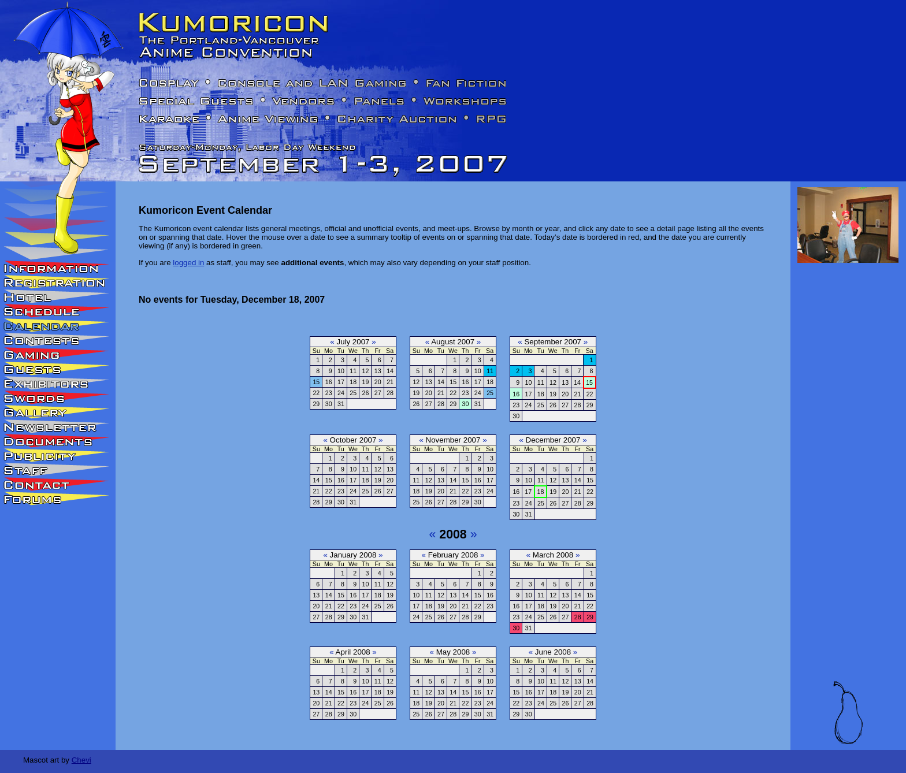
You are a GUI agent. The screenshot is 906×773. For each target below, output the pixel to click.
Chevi (81, 760)
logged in (188, 262)
